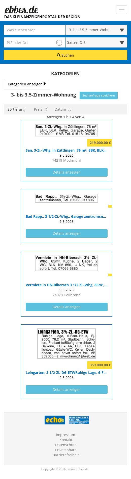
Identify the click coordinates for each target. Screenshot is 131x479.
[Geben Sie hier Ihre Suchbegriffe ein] (35, 30)
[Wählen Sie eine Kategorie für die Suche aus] (96, 30)
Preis (40, 109)
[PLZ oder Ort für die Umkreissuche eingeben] (35, 42)
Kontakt (65, 439)
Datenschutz (65, 444)
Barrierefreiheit (66, 454)
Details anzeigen (77, 172)
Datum (63, 109)
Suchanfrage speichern (98, 95)
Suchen (65, 55)
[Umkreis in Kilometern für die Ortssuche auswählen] (96, 42)
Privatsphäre (66, 449)
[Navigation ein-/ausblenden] (121, 9)
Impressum (65, 434)
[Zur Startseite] (21, 9)
